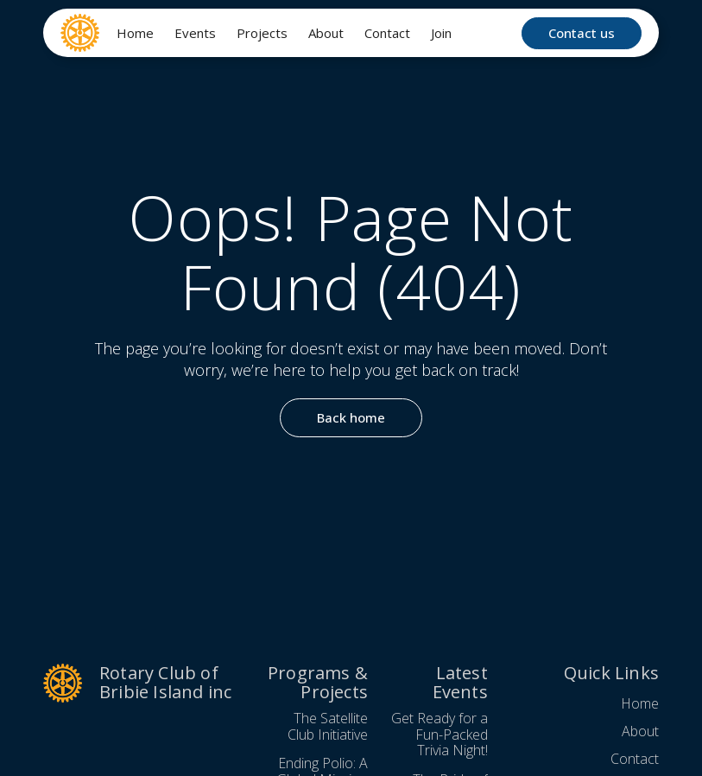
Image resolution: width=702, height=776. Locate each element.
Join (441, 32)
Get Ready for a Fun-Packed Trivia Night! (439, 734)
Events (195, 32)
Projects (262, 32)
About (326, 32)
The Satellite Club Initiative (328, 726)
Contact (387, 32)
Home (135, 32)
